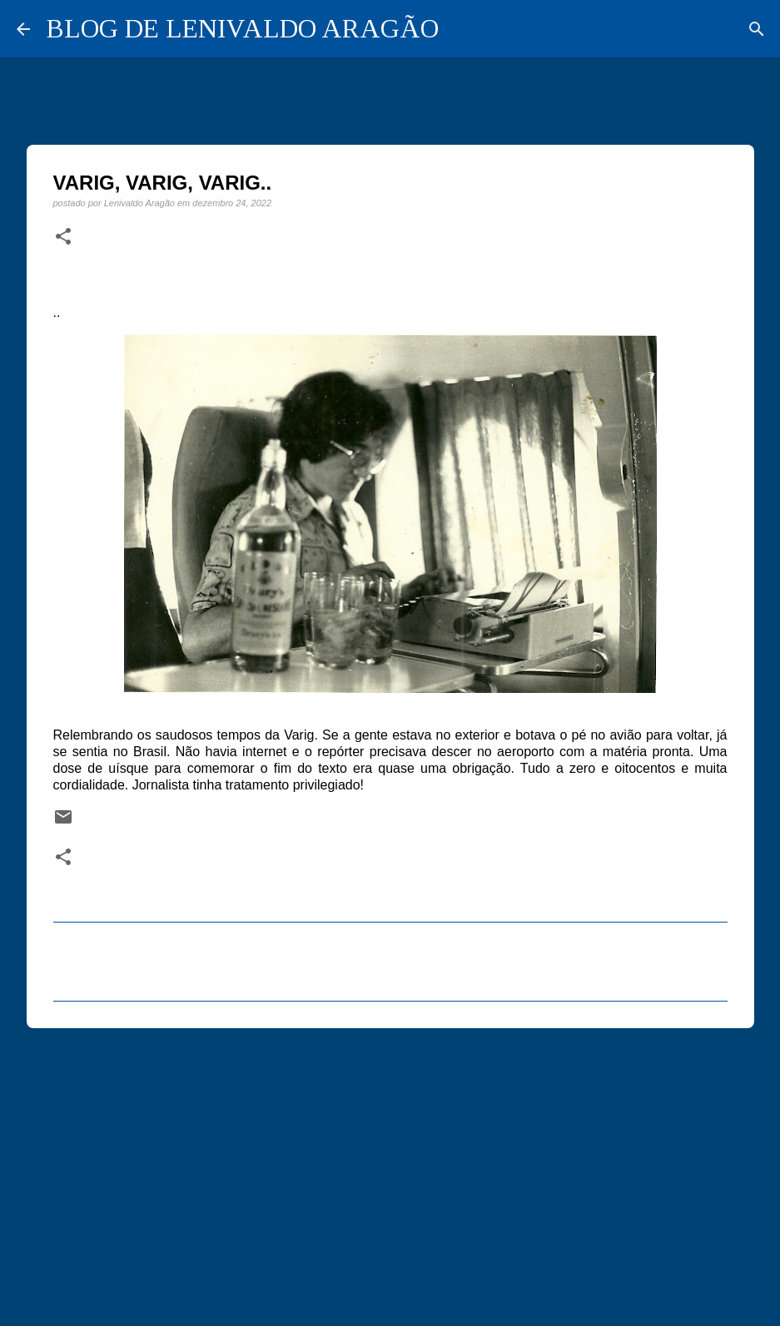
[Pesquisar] (757, 29)
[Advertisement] (390, 1169)
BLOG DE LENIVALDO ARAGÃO (243, 28)
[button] (63, 237)
